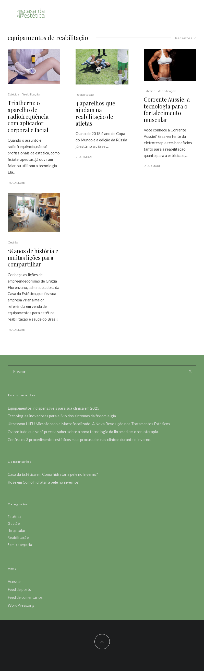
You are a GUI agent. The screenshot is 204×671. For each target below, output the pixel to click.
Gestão (13, 242)
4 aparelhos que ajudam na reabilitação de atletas (95, 113)
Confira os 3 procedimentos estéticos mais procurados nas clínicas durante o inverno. (79, 439)
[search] (190, 371)
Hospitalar (17, 531)
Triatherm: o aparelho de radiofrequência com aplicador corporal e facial (28, 116)
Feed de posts (19, 589)
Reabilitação (31, 94)
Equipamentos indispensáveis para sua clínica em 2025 (53, 408)
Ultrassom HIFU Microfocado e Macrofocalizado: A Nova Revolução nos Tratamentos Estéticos (89, 423)
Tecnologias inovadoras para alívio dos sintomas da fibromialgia (62, 415)
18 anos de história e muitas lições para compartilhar (33, 258)
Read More (16, 183)
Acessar (14, 581)
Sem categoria (20, 545)
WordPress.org (21, 605)
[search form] (96, 371)
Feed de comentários (25, 597)
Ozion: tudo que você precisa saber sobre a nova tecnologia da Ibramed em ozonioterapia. (83, 431)
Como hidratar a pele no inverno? (70, 474)
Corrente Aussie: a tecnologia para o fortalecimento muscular (167, 109)
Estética (13, 94)
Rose (12, 482)
